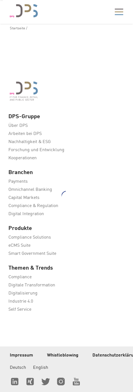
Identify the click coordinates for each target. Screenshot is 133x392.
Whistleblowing (62, 355)
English (40, 367)
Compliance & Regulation (33, 206)
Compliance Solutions (29, 237)
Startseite (17, 28)
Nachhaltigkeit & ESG (29, 142)
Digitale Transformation (31, 285)
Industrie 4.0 (20, 301)
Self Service (19, 309)
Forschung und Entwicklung (36, 150)
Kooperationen (22, 158)
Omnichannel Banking (30, 189)
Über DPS (18, 125)
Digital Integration (26, 214)
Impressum (21, 355)
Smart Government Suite (32, 253)
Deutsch (18, 367)
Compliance (20, 277)
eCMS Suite (19, 245)
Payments (18, 181)
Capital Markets (23, 198)
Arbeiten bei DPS (25, 134)
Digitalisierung (23, 293)
